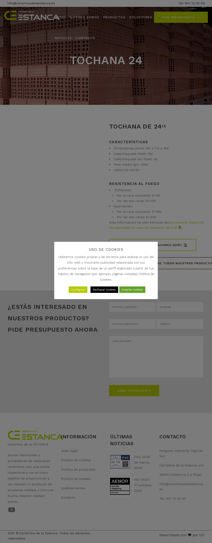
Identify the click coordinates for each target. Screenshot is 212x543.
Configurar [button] (78, 289)
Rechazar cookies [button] (104, 289)
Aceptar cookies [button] (132, 289)
